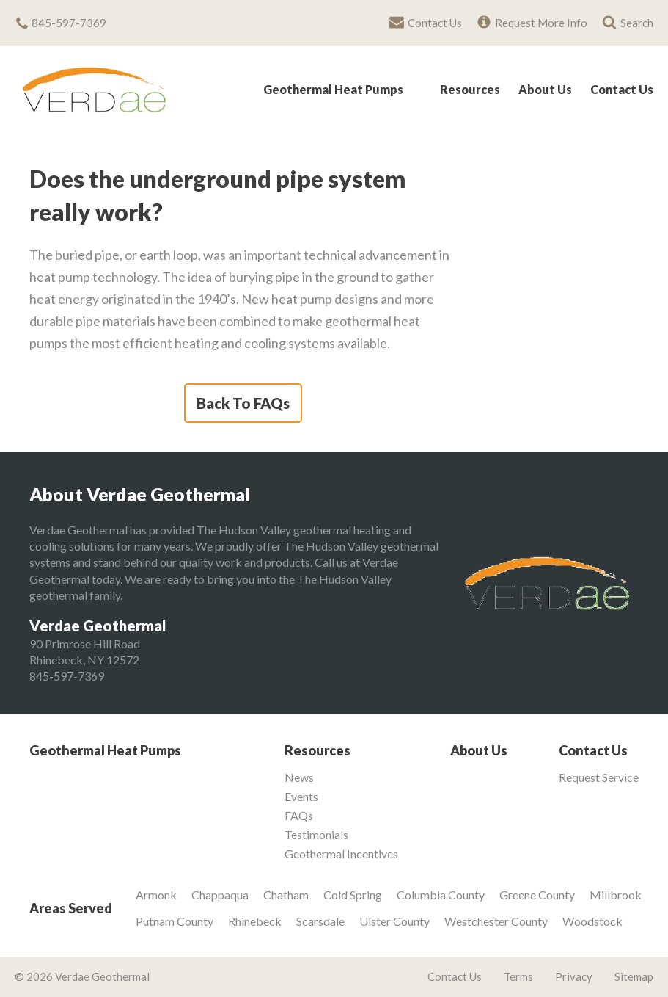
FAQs (299, 816)
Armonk (156, 895)
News (299, 777)
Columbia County (441, 895)
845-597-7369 (66, 676)
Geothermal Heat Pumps (333, 90)
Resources (470, 90)
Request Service (599, 777)
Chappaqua (220, 895)
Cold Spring (352, 895)
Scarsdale (320, 921)
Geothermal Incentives (341, 854)
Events (301, 796)
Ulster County (394, 921)
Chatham (286, 895)
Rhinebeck (255, 921)
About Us (545, 90)
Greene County (537, 895)
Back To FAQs (243, 403)
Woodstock (592, 921)
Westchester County (496, 921)
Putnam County (174, 921)
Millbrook (616, 895)
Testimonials (316, 835)
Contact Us (621, 90)
